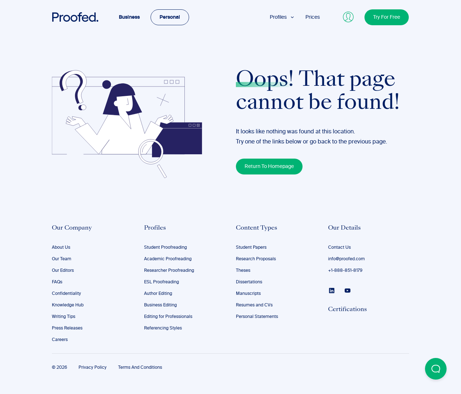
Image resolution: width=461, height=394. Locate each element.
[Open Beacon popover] (436, 369)
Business (129, 17)
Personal (170, 17)
